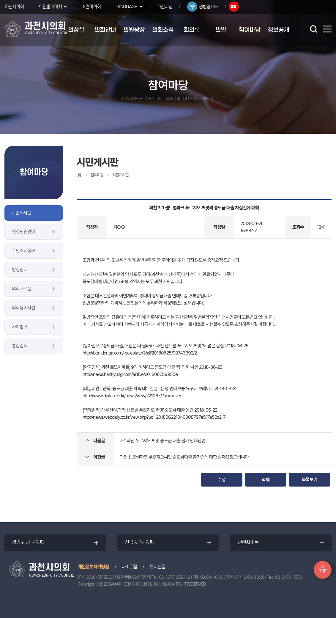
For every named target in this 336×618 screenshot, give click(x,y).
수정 (221, 479)
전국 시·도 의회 (139, 542)
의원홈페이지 (50, 7)
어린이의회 (92, 7)
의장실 (76, 29)
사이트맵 (129, 567)
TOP (322, 571)
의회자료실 (21, 288)
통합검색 (19, 346)
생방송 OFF (210, 7)
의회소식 (162, 29)
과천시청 (166, 7)
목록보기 (309, 479)
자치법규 (19, 327)
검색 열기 (313, 29)
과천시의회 (14, 7)
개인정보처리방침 (93, 567)
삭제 (265, 479)
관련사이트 (248, 542)
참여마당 (249, 29)
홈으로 (79, 174)
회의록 (192, 29)
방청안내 (19, 269)
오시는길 (157, 567)
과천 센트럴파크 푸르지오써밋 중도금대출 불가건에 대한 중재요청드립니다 (184, 457)
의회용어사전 (23, 307)
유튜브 (235, 6)
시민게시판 (21, 213)
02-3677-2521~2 (174, 577)
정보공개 (278, 29)
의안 (220, 29)
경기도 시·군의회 (28, 542)
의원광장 (134, 29)
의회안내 (105, 29)
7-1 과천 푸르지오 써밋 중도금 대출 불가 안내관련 (162, 440)
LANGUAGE (127, 7)
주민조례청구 (23, 250)
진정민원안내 (23, 231)
